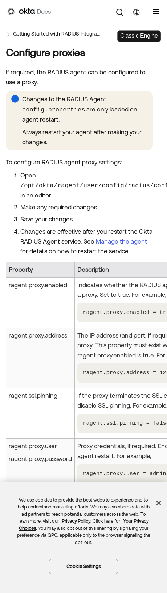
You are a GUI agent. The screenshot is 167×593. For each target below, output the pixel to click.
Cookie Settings (83, 566)
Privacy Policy (76, 521)
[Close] (159, 503)
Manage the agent (121, 241)
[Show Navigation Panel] (156, 11)
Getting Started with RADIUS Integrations (57, 34)
